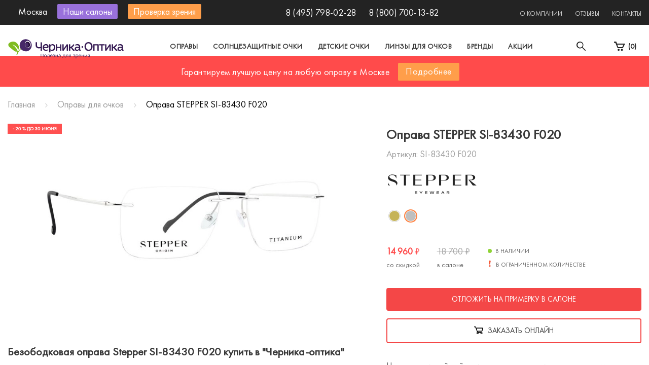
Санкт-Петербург (301, 78)
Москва (230, 78)
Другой (370, 78)
